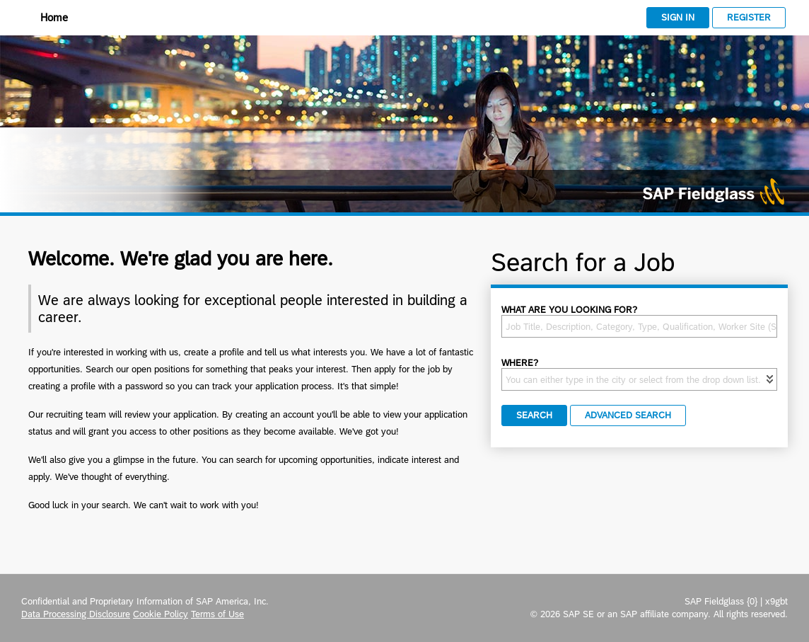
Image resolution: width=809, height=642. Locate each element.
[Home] (44, 18)
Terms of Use (217, 614)
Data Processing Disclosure (75, 614)
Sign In (677, 17)
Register (749, 17)
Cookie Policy (160, 614)
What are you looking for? (569, 309)
